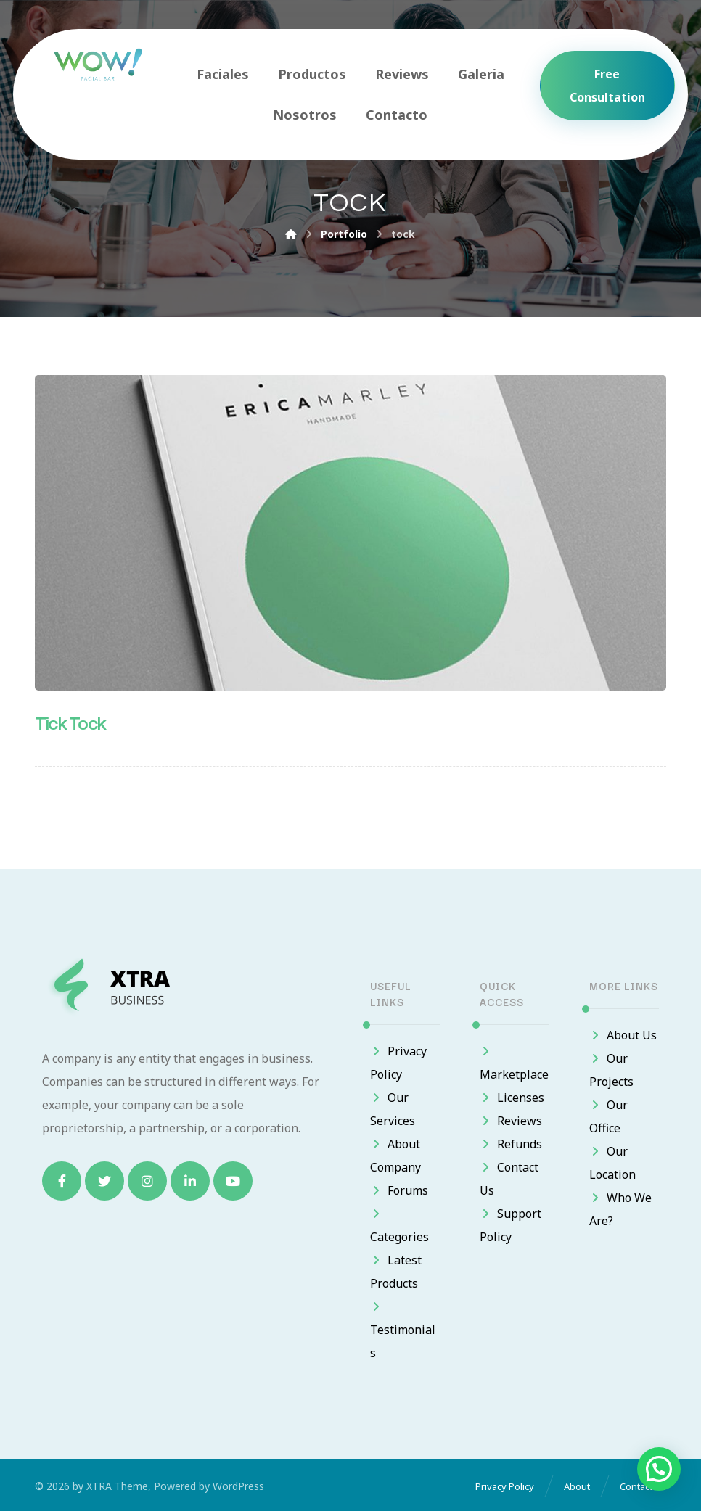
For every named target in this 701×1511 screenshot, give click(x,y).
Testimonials (402, 1331)
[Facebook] (61, 1181)
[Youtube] (233, 1181)
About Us (623, 1035)
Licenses (512, 1098)
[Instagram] (147, 1181)
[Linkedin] (190, 1181)
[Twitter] (104, 1181)
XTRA (99, 1486)
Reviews (511, 1121)
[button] (659, 1469)
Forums (399, 1190)
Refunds (511, 1144)
